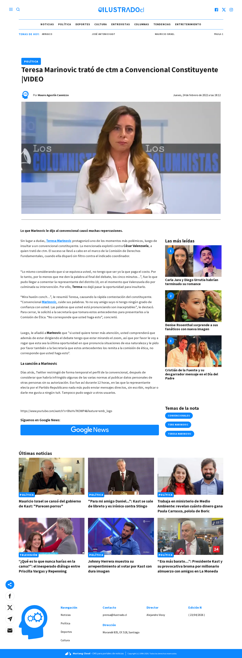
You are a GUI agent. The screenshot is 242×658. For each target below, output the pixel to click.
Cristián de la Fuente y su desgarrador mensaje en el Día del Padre (191, 374)
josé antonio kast (106, 34)
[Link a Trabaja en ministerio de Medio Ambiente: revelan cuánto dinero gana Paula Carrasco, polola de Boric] (190, 476)
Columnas (141, 24)
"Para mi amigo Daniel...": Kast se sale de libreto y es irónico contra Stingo (120, 503)
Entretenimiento (188, 24)
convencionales (179, 415)
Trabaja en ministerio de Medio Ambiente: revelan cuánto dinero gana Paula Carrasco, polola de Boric (190, 506)
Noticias (47, 24)
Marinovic (49, 302)
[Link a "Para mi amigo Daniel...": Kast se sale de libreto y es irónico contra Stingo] (121, 476)
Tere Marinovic (178, 424)
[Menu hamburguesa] (11, 9)
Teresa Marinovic (58, 241)
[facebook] (216, 10)
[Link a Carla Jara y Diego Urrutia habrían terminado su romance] (193, 261)
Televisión (28, 555)
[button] (9, 596)
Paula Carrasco (45, 34)
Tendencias (162, 24)
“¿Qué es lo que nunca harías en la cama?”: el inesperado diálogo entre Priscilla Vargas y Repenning (49, 566)
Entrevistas (120, 24)
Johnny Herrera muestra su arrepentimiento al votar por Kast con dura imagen (120, 566)
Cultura (100, 24)
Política (64, 24)
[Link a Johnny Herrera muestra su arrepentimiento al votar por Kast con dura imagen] (121, 536)
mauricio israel (167, 34)
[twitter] (224, 10)
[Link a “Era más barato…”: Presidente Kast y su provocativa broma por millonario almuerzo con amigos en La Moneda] (190, 536)
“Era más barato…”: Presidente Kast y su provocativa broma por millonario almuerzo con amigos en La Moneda (190, 566)
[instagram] (231, 10)
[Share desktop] (9, 584)
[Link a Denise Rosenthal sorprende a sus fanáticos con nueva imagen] (193, 306)
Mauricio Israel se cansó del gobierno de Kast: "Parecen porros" (50, 503)
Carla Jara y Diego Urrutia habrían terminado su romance (191, 282)
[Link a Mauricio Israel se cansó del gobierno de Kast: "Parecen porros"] (51, 476)
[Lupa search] (18, 9)
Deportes (82, 24)
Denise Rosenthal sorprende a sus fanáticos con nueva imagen (191, 327)
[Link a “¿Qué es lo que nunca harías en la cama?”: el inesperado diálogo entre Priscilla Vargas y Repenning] (51, 536)
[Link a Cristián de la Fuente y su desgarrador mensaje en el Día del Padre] (193, 351)
